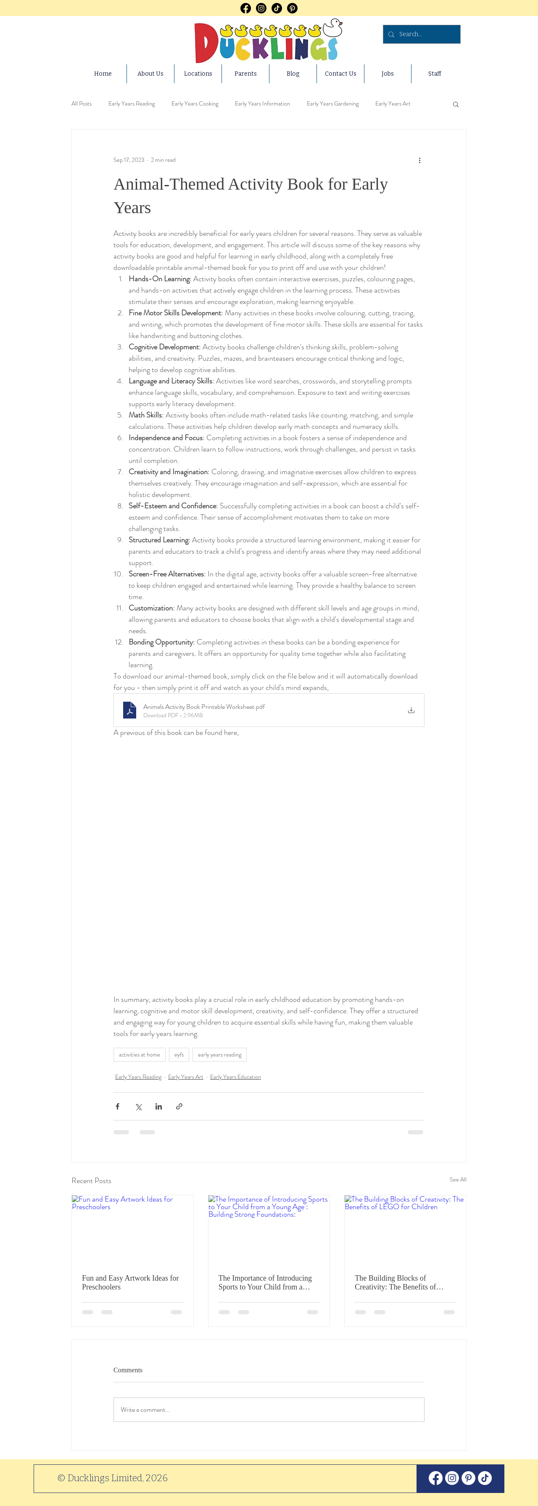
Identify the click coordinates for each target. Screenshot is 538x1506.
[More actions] (419, 160)
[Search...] (421, 34)
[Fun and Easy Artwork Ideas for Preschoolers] (132, 1229)
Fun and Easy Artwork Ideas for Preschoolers (130, 1282)
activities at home (139, 1054)
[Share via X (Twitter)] (138, 1106)
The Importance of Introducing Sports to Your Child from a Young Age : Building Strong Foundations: (265, 1283)
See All (458, 1179)
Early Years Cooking (194, 104)
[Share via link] (179, 1106)
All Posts (81, 104)
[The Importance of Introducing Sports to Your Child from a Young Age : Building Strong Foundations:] (269, 1229)
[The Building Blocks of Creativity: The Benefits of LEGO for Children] (405, 1229)
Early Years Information (262, 104)
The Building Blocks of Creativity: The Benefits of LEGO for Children (395, 1283)
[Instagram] (261, 8)
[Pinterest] (292, 8)
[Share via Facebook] (117, 1106)
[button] (456, 103)
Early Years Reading (131, 104)
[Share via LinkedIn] (159, 1106)
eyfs (179, 1054)
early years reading (219, 1054)
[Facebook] (245, 8)
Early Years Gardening (333, 104)
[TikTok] (277, 8)
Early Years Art (393, 104)
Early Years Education (235, 1077)
